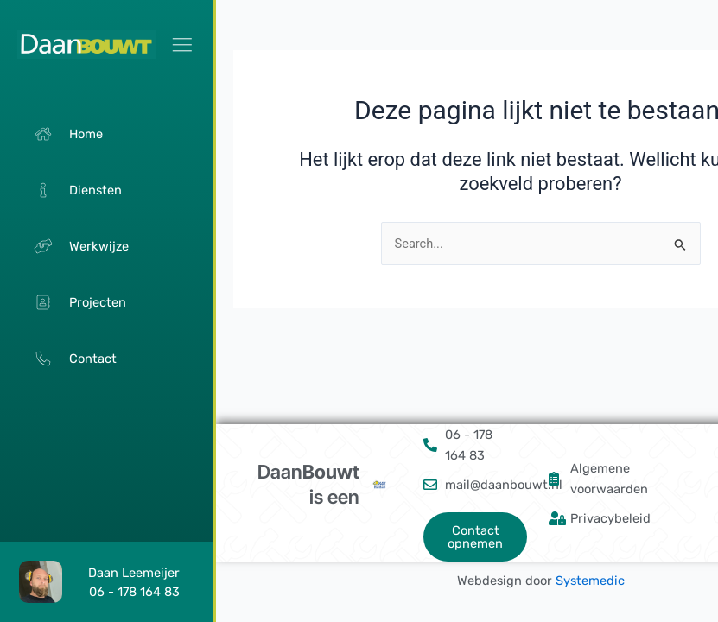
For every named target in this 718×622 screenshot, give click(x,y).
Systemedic (590, 580)
